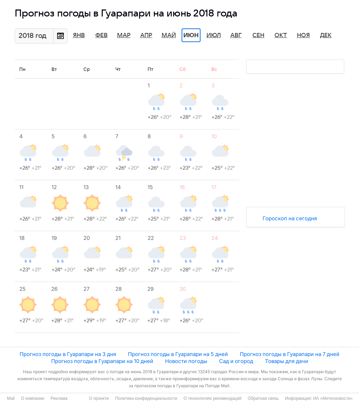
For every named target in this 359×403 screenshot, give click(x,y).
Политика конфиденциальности (146, 398)
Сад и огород (236, 361)
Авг (236, 35)
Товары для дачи (286, 361)
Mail (11, 398)
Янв (79, 35)
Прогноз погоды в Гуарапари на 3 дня (68, 354)
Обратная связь (263, 398)
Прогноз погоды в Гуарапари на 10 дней (102, 361)
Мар (123, 35)
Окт (281, 35)
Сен (258, 35)
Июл (213, 35)
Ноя (303, 35)
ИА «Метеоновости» (333, 398)
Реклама (58, 398)
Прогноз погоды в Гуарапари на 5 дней (178, 354)
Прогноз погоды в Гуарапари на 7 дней (289, 354)
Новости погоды (186, 361)
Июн (191, 35)
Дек (326, 35)
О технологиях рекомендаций (212, 398)
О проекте (99, 398)
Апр (146, 35)
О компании (32, 398)
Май (169, 35)
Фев (101, 35)
